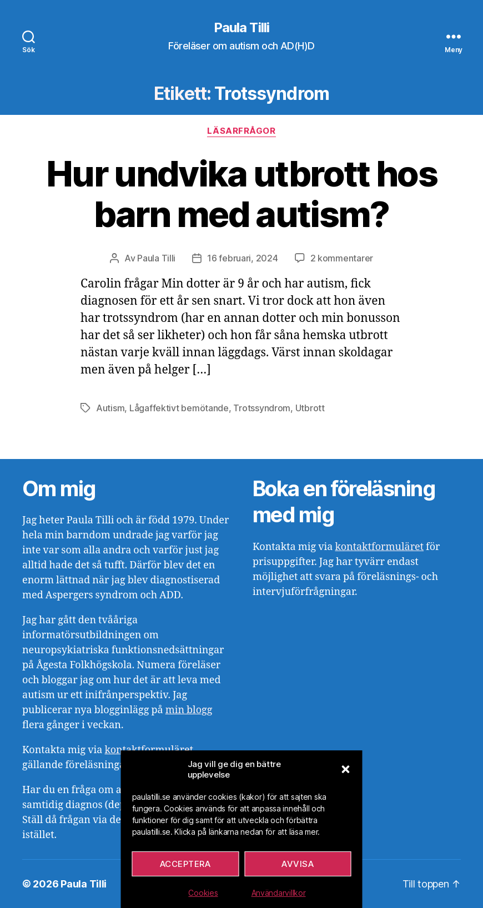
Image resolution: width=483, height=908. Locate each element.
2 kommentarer (342, 258)
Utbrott (310, 407)
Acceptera (185, 864)
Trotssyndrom (261, 407)
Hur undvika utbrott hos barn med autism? (241, 193)
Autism (110, 407)
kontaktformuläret (379, 547)
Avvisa (297, 864)
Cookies (203, 892)
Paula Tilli (241, 27)
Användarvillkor (278, 892)
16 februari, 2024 (242, 258)
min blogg (189, 710)
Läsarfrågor (241, 131)
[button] (345, 769)
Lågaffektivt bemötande (179, 407)
